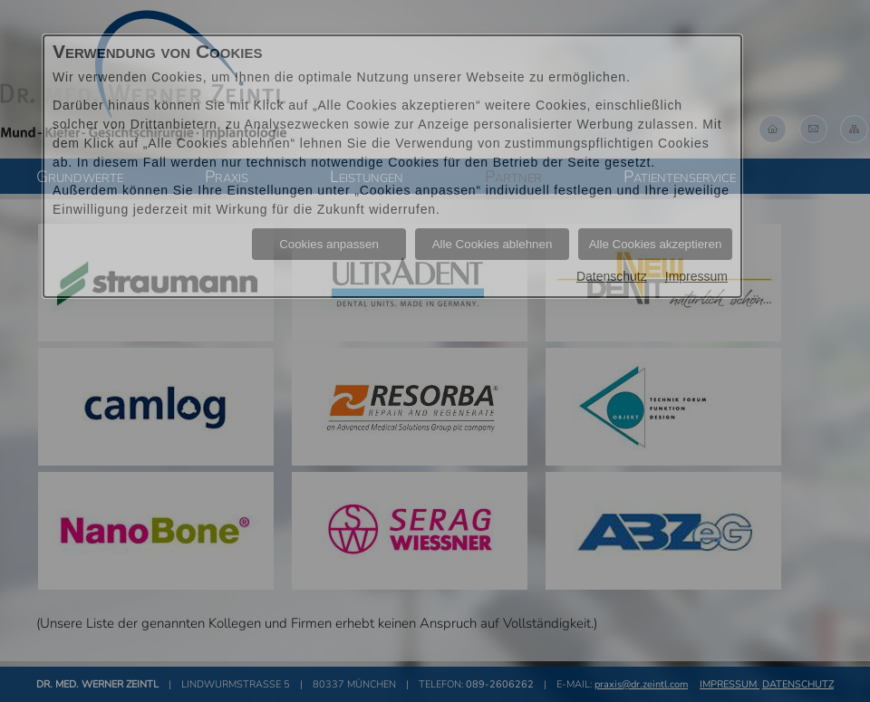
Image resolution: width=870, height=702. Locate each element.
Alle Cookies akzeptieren (655, 244)
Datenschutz (611, 276)
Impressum (696, 276)
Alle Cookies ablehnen (492, 244)
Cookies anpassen (329, 244)
